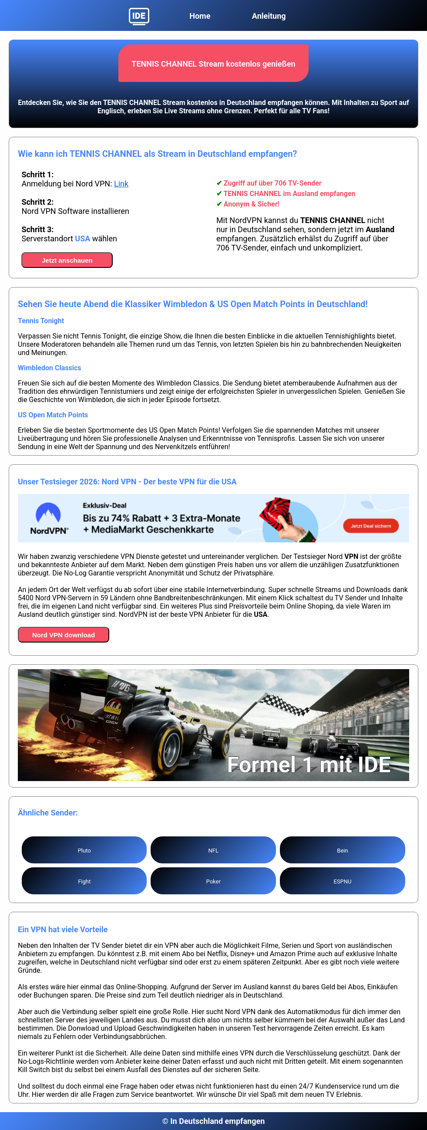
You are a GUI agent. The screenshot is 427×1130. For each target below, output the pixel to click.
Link (121, 183)
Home (199, 15)
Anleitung (269, 15)
